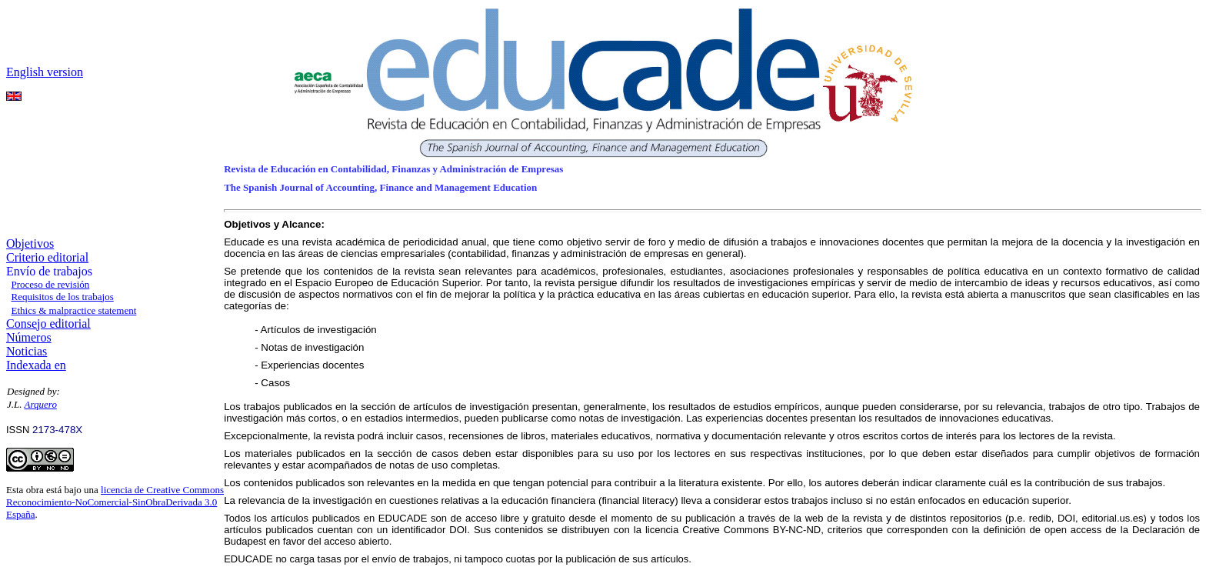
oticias (31, 351)
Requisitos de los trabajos (63, 296)
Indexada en (36, 365)
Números (29, 337)
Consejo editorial (48, 323)
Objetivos (30, 243)
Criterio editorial (47, 257)
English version (44, 71)
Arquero (41, 404)
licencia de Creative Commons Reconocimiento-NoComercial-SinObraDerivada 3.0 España (115, 502)
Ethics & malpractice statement (74, 310)
